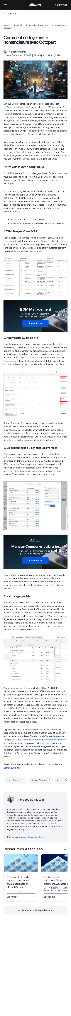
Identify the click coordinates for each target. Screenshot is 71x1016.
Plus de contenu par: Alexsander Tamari (26, 837)
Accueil (6, 25)
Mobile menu (5, 5)
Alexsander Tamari (17, 51)
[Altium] (35, 4)
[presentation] (65, 849)
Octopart (10, 13)
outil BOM (44, 176)
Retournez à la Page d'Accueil (37, 910)
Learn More (35, 323)
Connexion (61, 4)
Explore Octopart (13, 780)
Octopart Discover (38, 780)
